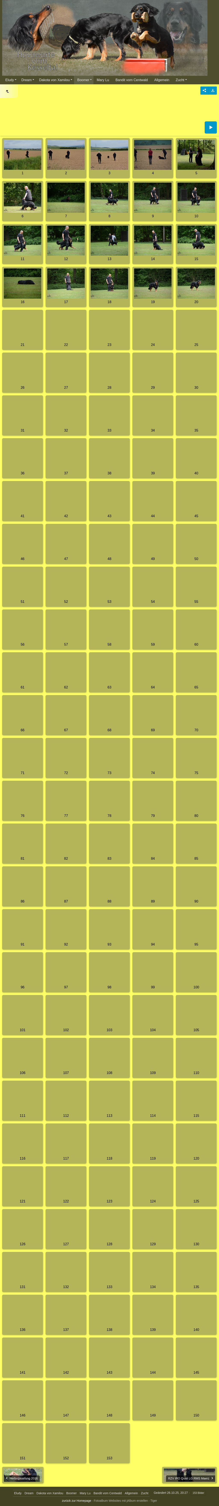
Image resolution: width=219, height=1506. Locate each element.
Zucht (180, 80)
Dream (26, 80)
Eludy (9, 80)
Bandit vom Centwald (131, 80)
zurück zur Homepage (76, 1500)
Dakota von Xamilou (54, 80)
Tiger (153, 1500)
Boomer (83, 80)
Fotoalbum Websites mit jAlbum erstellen (121, 1500)
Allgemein (161, 80)
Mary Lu (103, 80)
